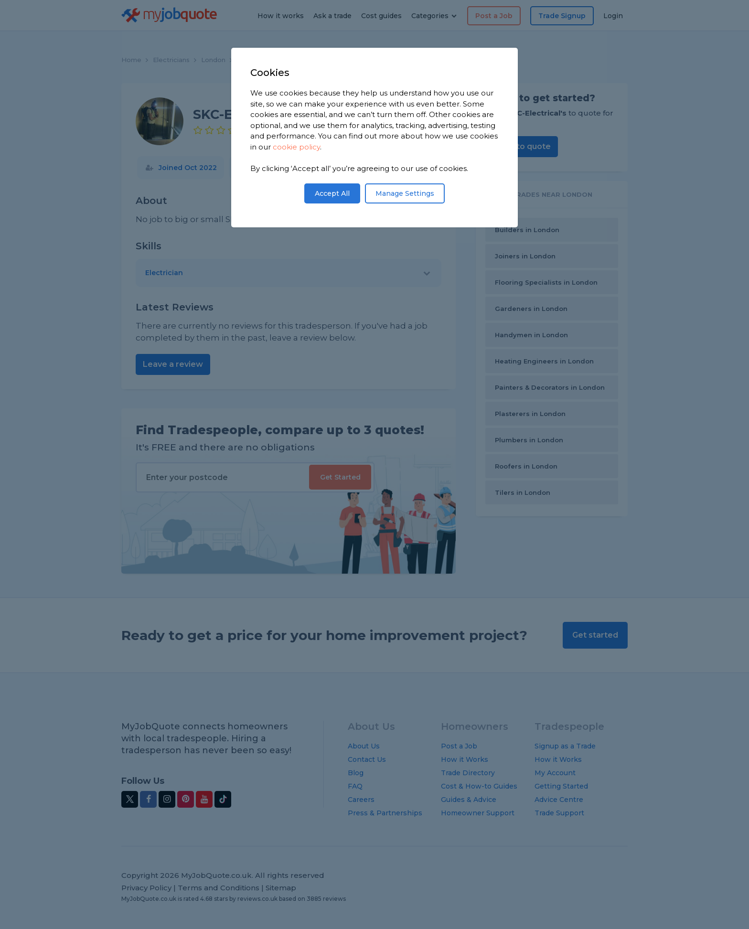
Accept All (332, 193)
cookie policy (296, 146)
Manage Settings (404, 193)
